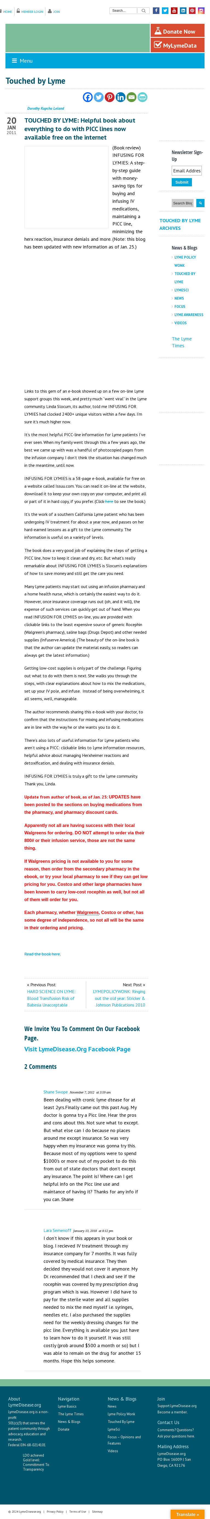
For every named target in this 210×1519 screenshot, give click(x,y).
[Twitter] (99, 97)
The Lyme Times (71, 1414)
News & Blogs (69, 1421)
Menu (22, 60)
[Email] (131, 97)
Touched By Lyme (121, 1421)
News (179, 298)
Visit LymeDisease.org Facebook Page (77, 1049)
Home (7, 12)
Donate (63, 1429)
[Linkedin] (121, 97)
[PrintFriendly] (142, 97)
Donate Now (174, 31)
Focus (179, 306)
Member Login (32, 12)
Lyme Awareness (188, 315)
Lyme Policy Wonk (121, 1414)
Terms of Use (77, 1512)
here (108, 501)
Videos (180, 323)
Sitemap (97, 1512)
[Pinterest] (110, 97)
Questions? (185, 1430)
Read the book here (42, 954)
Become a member (172, 1412)
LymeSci (181, 290)
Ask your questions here (176, 1436)
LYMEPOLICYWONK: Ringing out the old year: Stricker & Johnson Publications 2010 (119, 998)
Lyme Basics (67, 1406)
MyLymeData (175, 44)
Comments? (167, 1430)
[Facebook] (88, 97)
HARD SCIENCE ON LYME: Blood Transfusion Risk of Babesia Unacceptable (51, 998)
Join (57, 12)
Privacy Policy (55, 1512)
